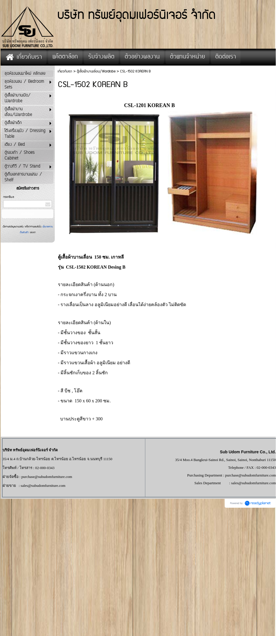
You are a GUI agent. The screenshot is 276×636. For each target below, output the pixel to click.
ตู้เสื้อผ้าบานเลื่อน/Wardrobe (96, 71)
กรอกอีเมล (8, 197)
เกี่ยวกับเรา (65, 71)
